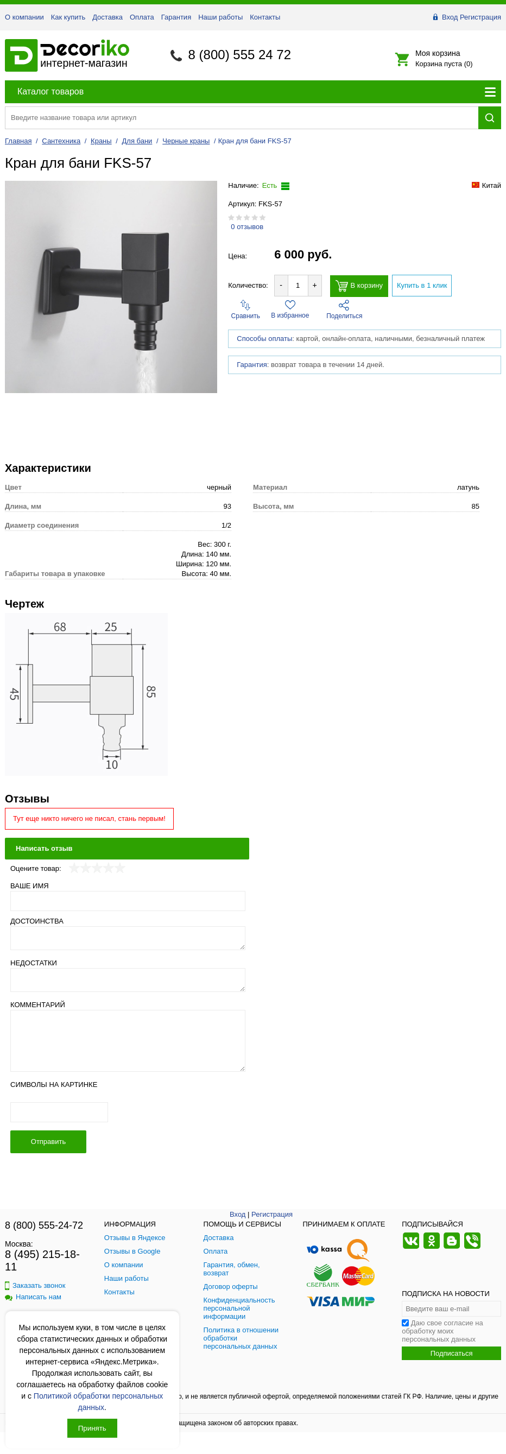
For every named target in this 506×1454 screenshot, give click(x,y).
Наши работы (220, 17)
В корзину (359, 286)
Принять (92, 1428)
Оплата (142, 17)
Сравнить (245, 310)
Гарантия (176, 17)
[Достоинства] (127, 938)
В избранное (290, 309)
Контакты (265, 17)
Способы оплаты (264, 338)
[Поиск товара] (241, 117)
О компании (24, 17)
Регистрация (480, 17)
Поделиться (344, 310)
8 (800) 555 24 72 (239, 54)
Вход (450, 17)
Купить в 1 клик (422, 285)
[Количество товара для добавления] (298, 285)
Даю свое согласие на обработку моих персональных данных (442, 1331)
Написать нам (33, 1297)
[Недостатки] (127, 980)
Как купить (68, 17)
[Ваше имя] (127, 901)
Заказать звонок (35, 1285)
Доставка (107, 17)
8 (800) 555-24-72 (44, 1225)
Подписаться (452, 1353)
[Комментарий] (127, 1041)
